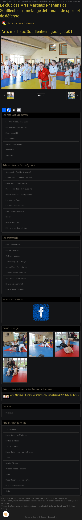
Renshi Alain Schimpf (14, 284)
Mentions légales (31, 517)
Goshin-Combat (12, 222)
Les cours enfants (13, 200)
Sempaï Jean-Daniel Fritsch (17, 267)
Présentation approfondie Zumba (19, 452)
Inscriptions (10, 150)
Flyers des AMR (12, 133)
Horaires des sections (14, 144)
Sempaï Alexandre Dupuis (16, 278)
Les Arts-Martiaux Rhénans (17, 122)
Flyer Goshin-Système (15, 211)
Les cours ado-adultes (15, 206)
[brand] (18, 23)
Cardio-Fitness (12, 463)
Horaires (9, 217)
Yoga (8, 474)
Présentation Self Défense (16, 435)
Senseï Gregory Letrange (16, 262)
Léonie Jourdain (12, 250)
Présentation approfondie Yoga (18, 480)
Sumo (8, 457)
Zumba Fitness (12, 446)
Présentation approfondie (16, 183)
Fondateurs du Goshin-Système (19, 178)
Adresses (9, 155)
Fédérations (10, 139)
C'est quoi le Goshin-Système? (18, 172)
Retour (41, 96)
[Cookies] (6, 514)
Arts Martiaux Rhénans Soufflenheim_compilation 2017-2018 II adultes (45, 395)
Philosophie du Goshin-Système (19, 189)
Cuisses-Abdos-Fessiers (16, 468)
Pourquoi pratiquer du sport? (17, 128)
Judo (8, 491)
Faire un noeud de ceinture (16, 228)
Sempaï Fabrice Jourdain (16, 273)
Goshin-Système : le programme (19, 195)
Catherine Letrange (13, 256)
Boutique (9, 413)
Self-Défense (11, 429)
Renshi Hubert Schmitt (15, 289)
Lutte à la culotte (12, 440)
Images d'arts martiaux (15, 485)
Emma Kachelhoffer (13, 245)
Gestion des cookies (49, 517)
